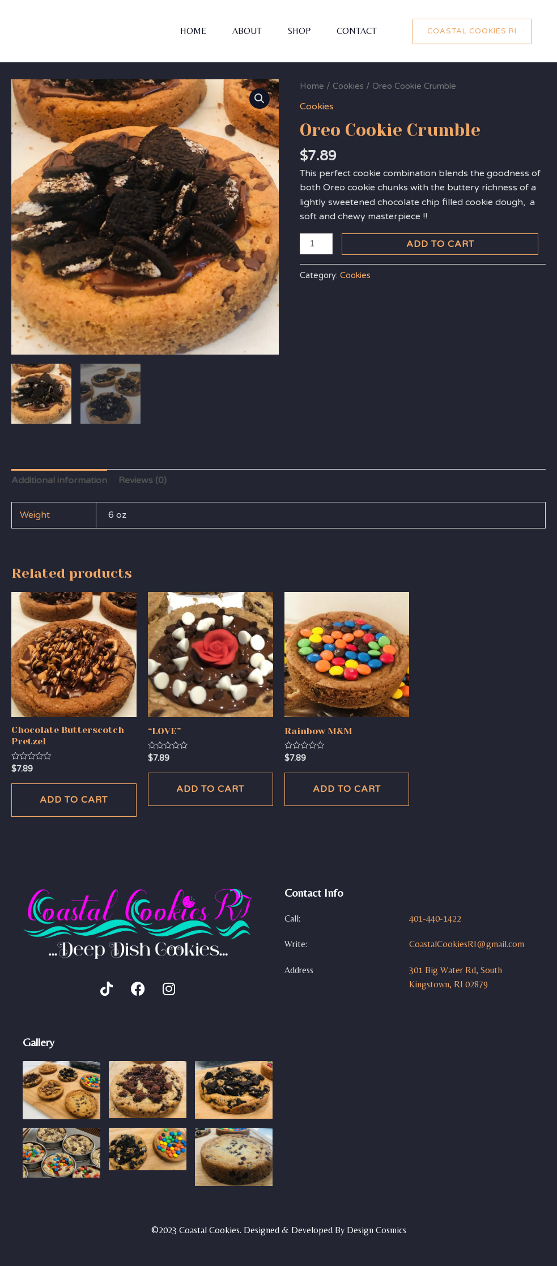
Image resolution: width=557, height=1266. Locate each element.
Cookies (348, 86)
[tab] (59, 483)
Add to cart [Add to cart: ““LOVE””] (210, 790)
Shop (300, 30)
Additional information (59, 482)
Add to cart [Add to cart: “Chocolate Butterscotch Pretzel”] (74, 801)
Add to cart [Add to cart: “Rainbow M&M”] (347, 790)
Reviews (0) (142, 482)
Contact (360, 30)
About (246, 30)
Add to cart (440, 244)
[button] (259, 98)
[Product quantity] (316, 243)
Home (190, 30)
